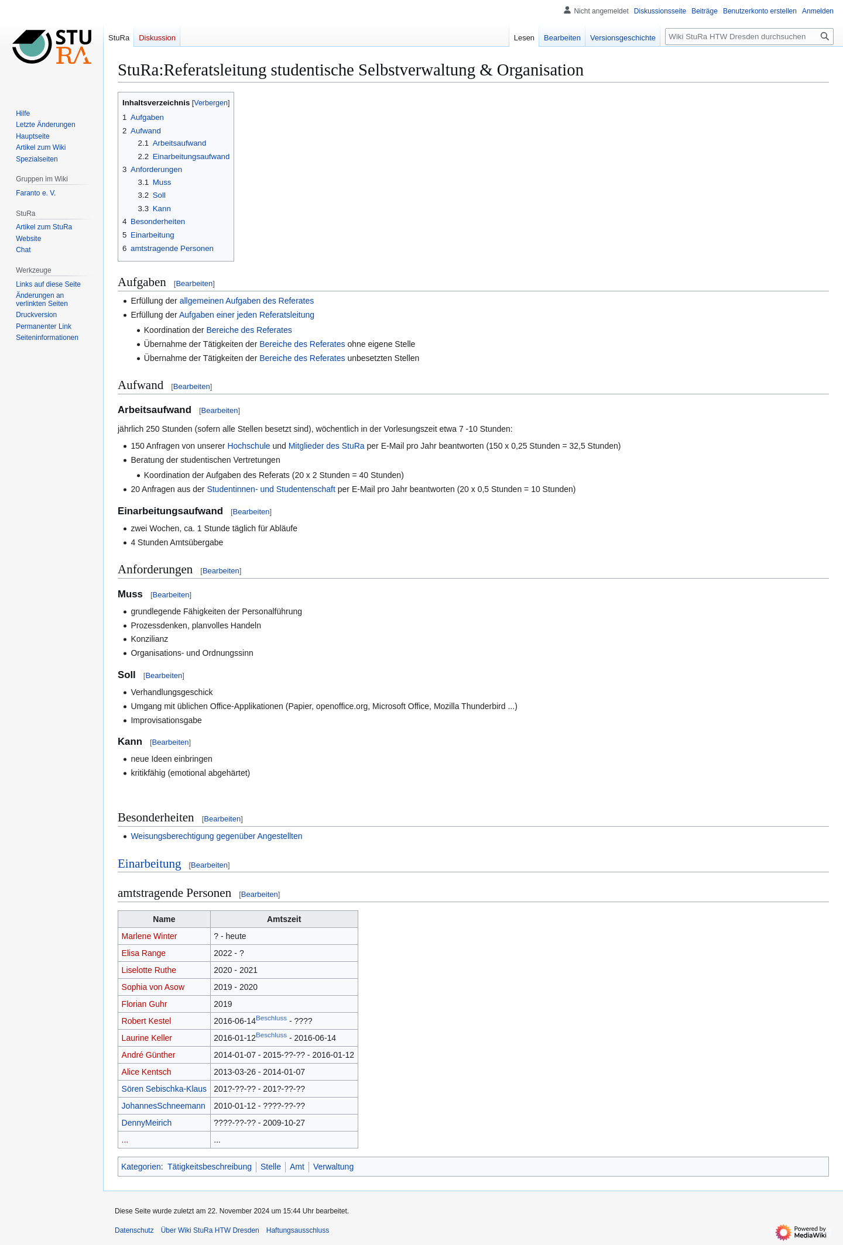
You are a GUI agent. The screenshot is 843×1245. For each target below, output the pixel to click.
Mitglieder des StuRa (327, 445)
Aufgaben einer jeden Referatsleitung (246, 314)
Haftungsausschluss (297, 1230)
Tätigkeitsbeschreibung (209, 1166)
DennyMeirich (147, 1122)
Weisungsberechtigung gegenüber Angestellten (216, 836)
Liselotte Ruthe (149, 970)
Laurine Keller (147, 1038)
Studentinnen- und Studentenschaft (271, 489)
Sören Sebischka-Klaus (164, 1088)
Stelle (271, 1166)
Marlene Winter (149, 936)
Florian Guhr (144, 1004)
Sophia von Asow (153, 987)
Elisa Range (144, 953)
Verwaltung (333, 1166)
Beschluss (271, 1018)
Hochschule (248, 445)
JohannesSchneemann (163, 1105)
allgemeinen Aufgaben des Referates (247, 300)
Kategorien (141, 1166)
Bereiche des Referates (249, 330)
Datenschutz (134, 1230)
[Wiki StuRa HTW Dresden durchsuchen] (749, 36)
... (125, 1139)
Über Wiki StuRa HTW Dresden (210, 1230)
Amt (297, 1166)
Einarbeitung (149, 864)
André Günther (149, 1055)
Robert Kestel (147, 1021)
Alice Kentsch (147, 1072)
